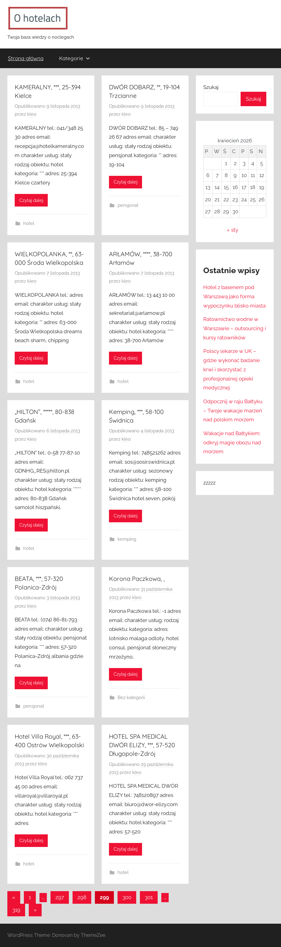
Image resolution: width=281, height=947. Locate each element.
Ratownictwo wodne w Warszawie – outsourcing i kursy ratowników (234, 328)
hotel (28, 223)
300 (126, 897)
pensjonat (128, 205)
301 (149, 897)
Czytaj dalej (31, 200)
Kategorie (74, 58)
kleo (31, 114)
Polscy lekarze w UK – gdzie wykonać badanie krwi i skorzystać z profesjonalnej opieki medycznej (231, 369)
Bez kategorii (131, 697)
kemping (127, 539)
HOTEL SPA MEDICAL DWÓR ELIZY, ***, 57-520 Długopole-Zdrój (142, 744)
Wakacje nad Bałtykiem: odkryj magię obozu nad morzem (232, 442)
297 (59, 897)
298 (81, 897)
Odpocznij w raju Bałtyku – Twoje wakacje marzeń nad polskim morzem (232, 410)
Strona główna (25, 58)
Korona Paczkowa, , (137, 578)
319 (16, 910)
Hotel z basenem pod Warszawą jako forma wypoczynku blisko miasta (234, 296)
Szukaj (211, 87)
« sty (232, 230)
